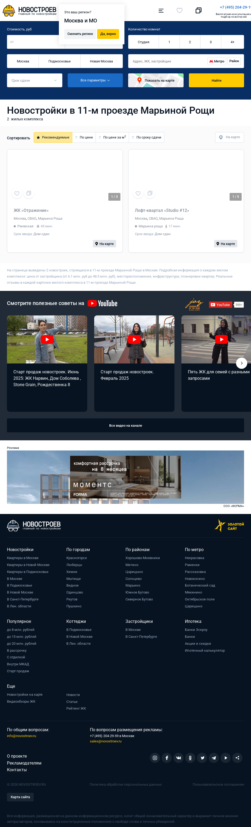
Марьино (133, 583)
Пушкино (73, 604)
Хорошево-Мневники (143, 555)
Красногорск (76, 555)
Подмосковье (59, 59)
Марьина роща (151, 223)
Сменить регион (80, 32)
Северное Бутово (139, 597)
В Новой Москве (20, 590)
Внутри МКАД (18, 661)
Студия (143, 39)
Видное (72, 583)
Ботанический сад (200, 583)
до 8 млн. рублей (21, 627)
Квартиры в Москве (23, 555)
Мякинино (193, 590)
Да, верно (108, 32)
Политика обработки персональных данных (126, 782)
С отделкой (16, 654)
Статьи (72, 699)
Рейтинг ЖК (76, 706)
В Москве (14, 576)
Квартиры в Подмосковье (27, 569)
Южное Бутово (137, 590)
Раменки (192, 562)
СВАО (32, 216)
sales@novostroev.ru (105, 739)
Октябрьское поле (200, 597)
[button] (241, 360)
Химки (71, 569)
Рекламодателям (24, 760)
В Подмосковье (19, 583)
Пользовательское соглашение (218, 782)
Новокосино (195, 576)
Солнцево (134, 576)
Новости (73, 692)
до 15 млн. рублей (21, 634)
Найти (216, 78)
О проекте (17, 753)
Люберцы (74, 562)
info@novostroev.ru (21, 733)
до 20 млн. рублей (21, 641)
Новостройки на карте (25, 692)
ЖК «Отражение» (31, 207)
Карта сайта (20, 794)
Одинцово (74, 590)
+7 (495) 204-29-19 (150, 7)
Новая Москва (101, 59)
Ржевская (25, 223)
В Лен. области (19, 604)
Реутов (71, 597)
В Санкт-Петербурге (23, 597)
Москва (23, 59)
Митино (132, 562)
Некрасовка (194, 555)
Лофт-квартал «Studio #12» (162, 207)
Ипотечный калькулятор (205, 648)
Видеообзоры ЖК (21, 699)
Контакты (17, 767)
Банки (190, 634)
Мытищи (73, 576)
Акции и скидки (198, 641)
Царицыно (134, 569)
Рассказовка (195, 569)
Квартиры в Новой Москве (28, 562)
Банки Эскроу (196, 627)
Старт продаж (18, 668)
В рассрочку (16, 648)
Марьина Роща (50, 216)
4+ (232, 39)
